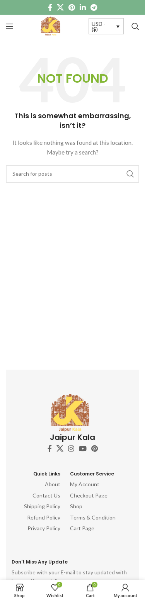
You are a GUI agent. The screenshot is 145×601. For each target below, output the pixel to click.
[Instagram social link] (71, 448)
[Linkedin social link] (82, 7)
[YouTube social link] (83, 448)
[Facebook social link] (50, 7)
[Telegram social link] (93, 7)
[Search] (135, 26)
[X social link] (60, 7)
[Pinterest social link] (71, 7)
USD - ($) (99, 26)
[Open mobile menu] (9, 26)
